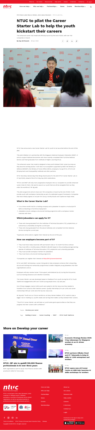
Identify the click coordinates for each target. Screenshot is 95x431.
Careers (66, 1)
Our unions (39, 1)
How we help (45, 388)
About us (31, 1)
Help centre (58, 1)
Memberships (45, 406)
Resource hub (48, 1)
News (43, 399)
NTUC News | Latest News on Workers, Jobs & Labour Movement (34, 15)
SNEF (55, 314)
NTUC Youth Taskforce (67, 314)
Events (43, 402)
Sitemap (45, 422)
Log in (89, 1)
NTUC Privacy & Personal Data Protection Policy (28, 422)
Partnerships (45, 395)
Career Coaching (44, 314)
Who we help (45, 391)
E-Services (73, 1)
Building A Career (30, 314)
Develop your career (31, 309)
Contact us (81, 1)
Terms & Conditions (8, 422)
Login (65, 413)
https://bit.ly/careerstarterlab (52, 258)
